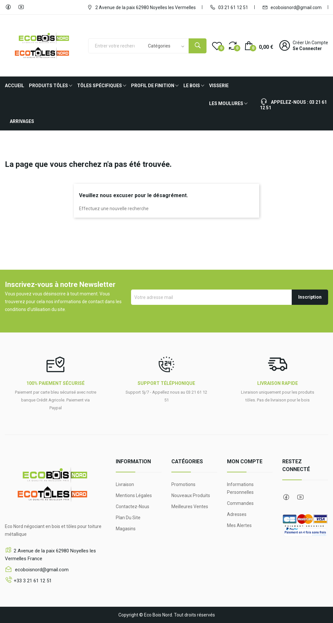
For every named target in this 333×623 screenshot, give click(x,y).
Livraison (125, 484)
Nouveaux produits (190, 495)
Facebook (8, 7)
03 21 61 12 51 (229, 7)
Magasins (126, 528)
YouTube (21, 7)
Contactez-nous (132, 506)
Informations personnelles (240, 488)
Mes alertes (239, 525)
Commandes (240, 503)
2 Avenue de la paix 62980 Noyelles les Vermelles (141, 7)
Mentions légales (134, 495)
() (216, 45)
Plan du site (128, 517)
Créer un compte (310, 42)
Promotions (183, 484)
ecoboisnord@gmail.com (292, 7)
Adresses (236, 514)
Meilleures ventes (189, 506)
